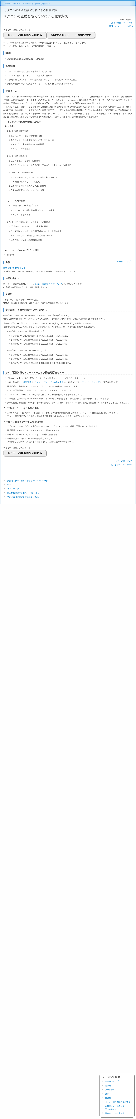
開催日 (108, 1085)
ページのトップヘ (125, 261)
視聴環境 (27, 382)
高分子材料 (116, 23)
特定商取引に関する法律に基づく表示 (23, 497)
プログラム (110, 1089)
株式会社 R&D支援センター (15, 268)
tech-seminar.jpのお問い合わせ (48, 284)
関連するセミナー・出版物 (121, 26)
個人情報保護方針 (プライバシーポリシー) (25, 493)
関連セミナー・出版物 (114, 1113)
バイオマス (128, 23)
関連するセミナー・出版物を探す (71, 35)
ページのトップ (112, 1081)
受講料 (108, 1098)
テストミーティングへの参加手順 (48, 382)
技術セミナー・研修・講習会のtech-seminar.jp (27, 481)
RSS (9, 485)
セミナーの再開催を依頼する (25, 35)
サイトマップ (13, 489)
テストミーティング (91, 382)
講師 (107, 1094)
